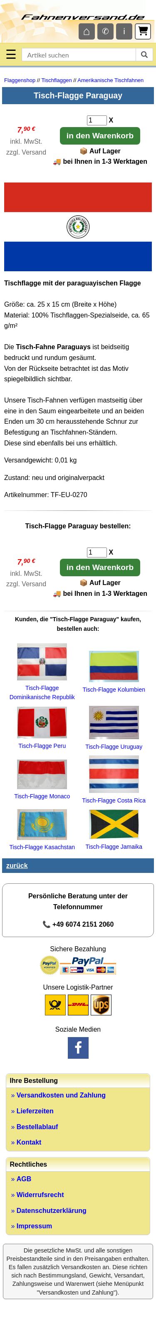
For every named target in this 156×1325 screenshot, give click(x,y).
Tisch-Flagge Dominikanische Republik (42, 687)
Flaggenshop (19, 80)
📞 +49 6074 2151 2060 (78, 924)
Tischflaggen (56, 80)
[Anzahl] (97, 120)
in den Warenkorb (100, 135)
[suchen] (144, 54)
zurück (17, 865)
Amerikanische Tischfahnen (110, 80)
